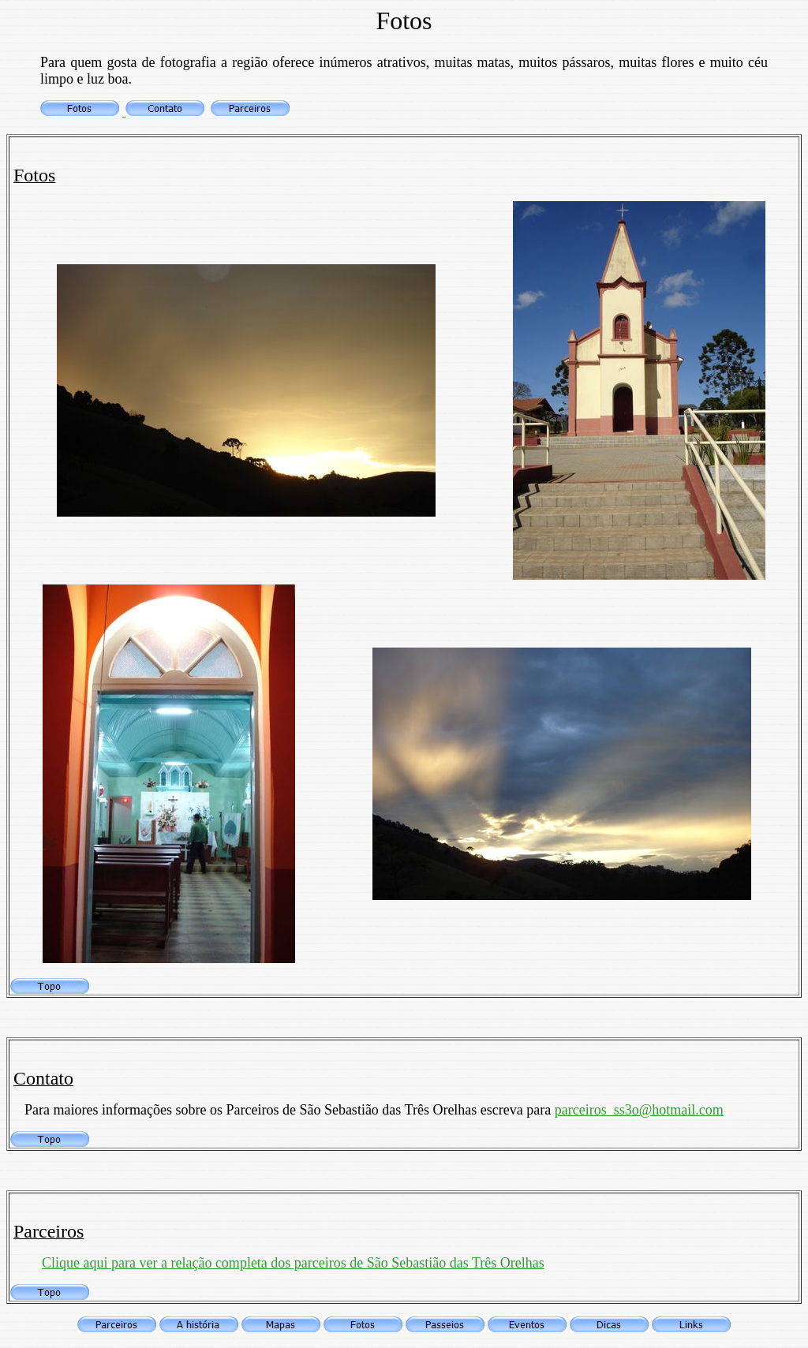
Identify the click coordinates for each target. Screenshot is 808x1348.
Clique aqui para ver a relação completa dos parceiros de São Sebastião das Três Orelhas (293, 1263)
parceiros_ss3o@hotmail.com (639, 1110)
